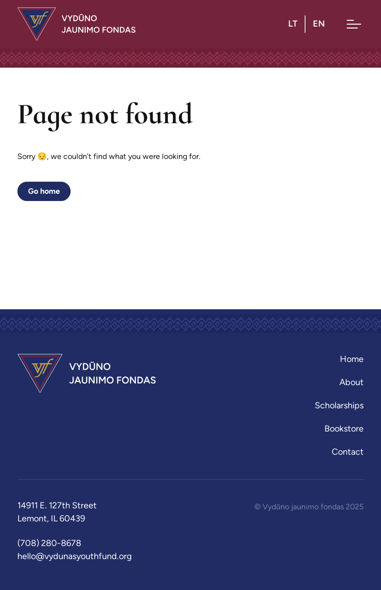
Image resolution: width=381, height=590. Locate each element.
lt (292, 23)
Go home (44, 191)
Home (352, 359)
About (351, 382)
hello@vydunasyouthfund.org (74, 556)
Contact (348, 451)
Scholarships (339, 405)
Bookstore (344, 428)
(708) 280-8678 (49, 543)
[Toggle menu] (354, 24)
